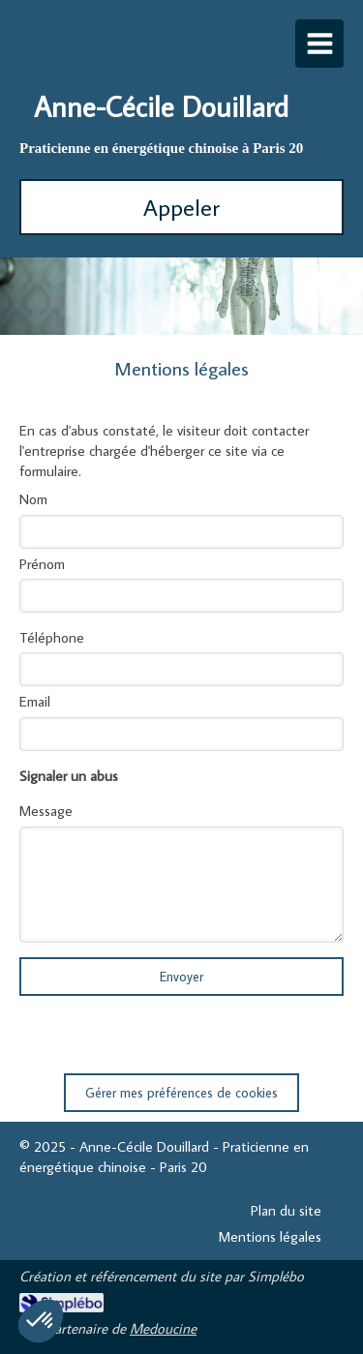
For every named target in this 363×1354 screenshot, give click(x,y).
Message (46, 810)
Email (34, 701)
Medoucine (163, 1328)
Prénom (42, 564)
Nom (33, 499)
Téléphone (51, 637)
